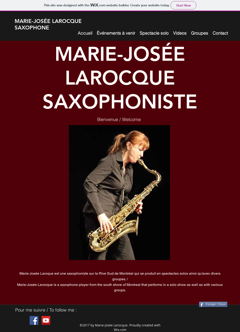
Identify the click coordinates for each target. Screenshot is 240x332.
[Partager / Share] (213, 304)
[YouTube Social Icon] (46, 320)
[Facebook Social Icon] (34, 320)
